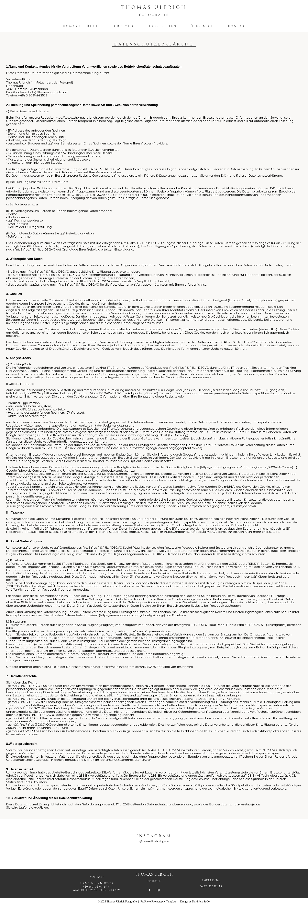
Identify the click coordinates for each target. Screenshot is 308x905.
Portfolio (123, 26)
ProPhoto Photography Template (158, 901)
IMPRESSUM (211, 880)
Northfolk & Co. (201, 901)
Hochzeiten (163, 26)
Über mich (202, 26)
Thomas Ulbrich (79, 26)
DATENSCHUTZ (211, 886)
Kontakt (238, 26)
